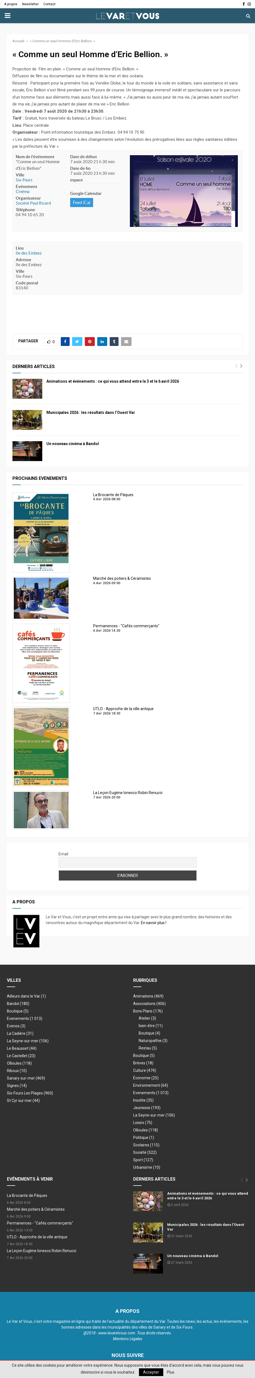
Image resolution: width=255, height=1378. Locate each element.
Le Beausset (21, 1048)
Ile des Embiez (29, 253)
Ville (20, 175)
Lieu (20, 248)
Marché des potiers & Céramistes (36, 1209)
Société (145, 1152)
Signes (17, 1085)
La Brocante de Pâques (27, 1195)
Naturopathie (153, 1040)
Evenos (16, 1026)
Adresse (23, 259)
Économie (146, 1078)
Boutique (17, 1011)
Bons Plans (148, 1011)
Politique (143, 1137)
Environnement (150, 1085)
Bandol (18, 1003)
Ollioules (19, 1063)
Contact (49, 4)
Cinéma (23, 191)
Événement (26, 186)
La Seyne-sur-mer (28, 1041)
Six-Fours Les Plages (30, 1093)
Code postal (27, 283)
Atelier (147, 1018)
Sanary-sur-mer (26, 1078)
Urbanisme (146, 1167)
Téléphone (25, 209)
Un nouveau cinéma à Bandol (72, 443)
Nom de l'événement (35, 156)
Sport (143, 1160)
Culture (144, 1070)
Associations (149, 1003)
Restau (148, 1048)
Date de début (83, 156)
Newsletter (30, 4)
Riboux (17, 1070)
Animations (148, 996)
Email (63, 854)
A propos (10, 4)
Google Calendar (86, 193)
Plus (170, 1372)
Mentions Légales (127, 1339)
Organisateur (28, 198)
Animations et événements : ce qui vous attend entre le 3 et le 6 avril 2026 (112, 381)
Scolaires (146, 1145)
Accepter (151, 1372)
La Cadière (20, 1033)
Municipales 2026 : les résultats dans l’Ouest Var (90, 412)
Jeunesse (147, 1107)
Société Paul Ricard (33, 203)
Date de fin (80, 168)
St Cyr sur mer (23, 1100)
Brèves (143, 1063)
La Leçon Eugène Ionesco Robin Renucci (41, 1251)
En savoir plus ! (153, 923)
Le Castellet (21, 1056)
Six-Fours (24, 180)
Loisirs (142, 1122)
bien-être (151, 1025)
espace (76, 180)
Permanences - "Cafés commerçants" (40, 1223)
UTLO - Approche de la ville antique (37, 1237)
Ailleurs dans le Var (26, 996)
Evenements (18, 1018)
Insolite (143, 1100)
